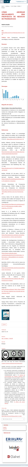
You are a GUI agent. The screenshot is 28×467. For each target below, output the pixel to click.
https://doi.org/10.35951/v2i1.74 (15, 139)
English (4, 427)
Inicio (3, 6)
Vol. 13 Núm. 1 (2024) (15, 6)
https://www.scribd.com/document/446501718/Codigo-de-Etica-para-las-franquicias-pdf (13, 191)
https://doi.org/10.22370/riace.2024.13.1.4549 (12, 416)
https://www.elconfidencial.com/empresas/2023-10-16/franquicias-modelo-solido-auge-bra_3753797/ (13, 206)
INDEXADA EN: (6, 432)
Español (5, 428)
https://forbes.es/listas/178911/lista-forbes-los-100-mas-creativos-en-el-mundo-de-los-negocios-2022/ (13, 291)
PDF (5, 324)
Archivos (7, 6)
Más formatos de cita (7, 419)
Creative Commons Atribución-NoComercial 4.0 (12, 363)
